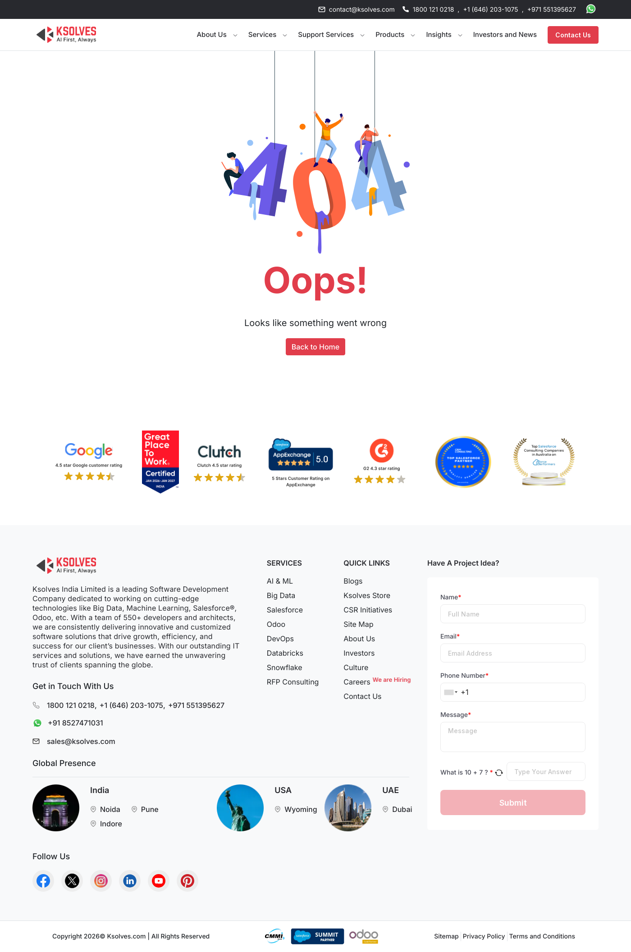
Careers (376, 681)
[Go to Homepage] (66, 35)
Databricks (285, 652)
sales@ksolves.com (81, 741)
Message (455, 715)
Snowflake (284, 667)
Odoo (276, 624)
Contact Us (573, 35)
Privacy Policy (484, 936)
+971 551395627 (551, 10)
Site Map (358, 624)
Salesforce (285, 609)
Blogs (352, 580)
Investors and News (505, 34)
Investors (359, 652)
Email (450, 636)
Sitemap (446, 936)
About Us (359, 638)
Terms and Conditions (542, 936)
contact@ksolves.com (362, 10)
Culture (355, 667)
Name (451, 597)
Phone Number (464, 676)
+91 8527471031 (65, 723)
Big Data (281, 595)
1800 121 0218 (433, 10)
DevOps (280, 638)
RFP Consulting (293, 681)
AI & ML (280, 580)
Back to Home (315, 346)
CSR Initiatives (367, 609)
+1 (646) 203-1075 (490, 10)
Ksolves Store (366, 595)
